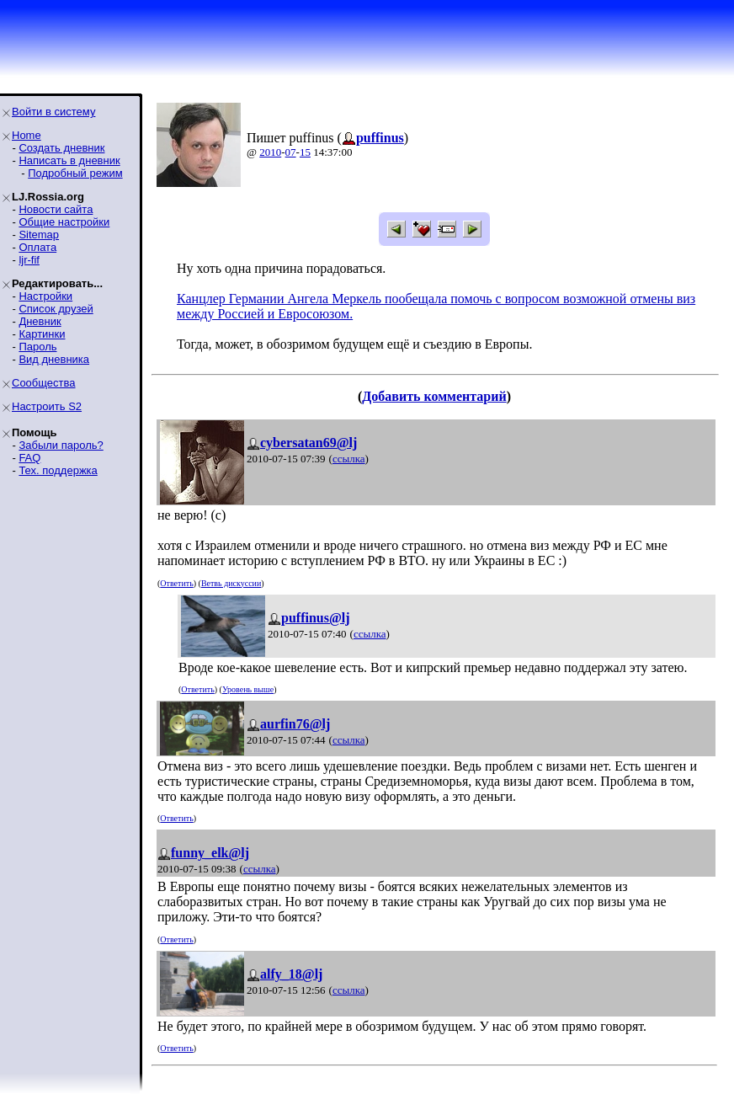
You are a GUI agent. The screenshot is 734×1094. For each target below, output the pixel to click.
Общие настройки (64, 222)
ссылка (348, 458)
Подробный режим (75, 173)
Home (26, 135)
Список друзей (56, 308)
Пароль (37, 346)
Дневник (40, 321)
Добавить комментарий (434, 396)
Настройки (45, 296)
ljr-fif (29, 259)
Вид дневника (54, 359)
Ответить (176, 583)
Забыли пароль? (61, 445)
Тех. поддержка (58, 470)
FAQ (29, 457)
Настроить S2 (47, 406)
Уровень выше (248, 689)
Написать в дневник (69, 160)
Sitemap (39, 234)
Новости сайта (56, 209)
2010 (270, 152)
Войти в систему (53, 111)
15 (305, 152)
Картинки (42, 334)
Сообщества (44, 382)
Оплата (37, 247)
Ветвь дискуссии (231, 583)
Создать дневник (61, 147)
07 (290, 152)
